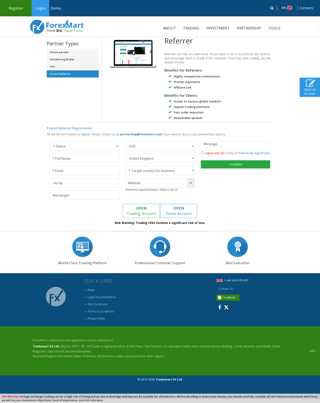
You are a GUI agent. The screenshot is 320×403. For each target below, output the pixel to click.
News (91, 290)
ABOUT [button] (169, 28)
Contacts (306, 8)
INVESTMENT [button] (218, 28)
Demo (56, 8)
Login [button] (40, 8)
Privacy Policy (96, 318)
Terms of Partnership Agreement (247, 153)
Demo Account (179, 211)
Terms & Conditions (101, 311)
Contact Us (225, 289)
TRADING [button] (191, 28)
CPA (52, 66)
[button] (287, 8)
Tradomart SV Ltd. (46, 346)
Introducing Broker (62, 59)
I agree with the (235, 153)
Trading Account (141, 211)
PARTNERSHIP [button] (249, 28)
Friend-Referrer (60, 74)
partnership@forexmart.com (141, 134)
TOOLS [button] (274, 28)
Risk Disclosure (97, 304)
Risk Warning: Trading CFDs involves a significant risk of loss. (160, 223)
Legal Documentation (102, 297)
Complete (235, 164)
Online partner (59, 52)
